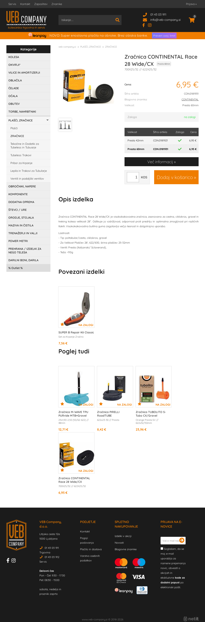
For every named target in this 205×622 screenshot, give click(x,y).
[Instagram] (151, 25)
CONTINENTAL (190, 99)
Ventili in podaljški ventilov (27, 178)
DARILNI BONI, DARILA (23, 260)
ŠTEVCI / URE (17, 210)
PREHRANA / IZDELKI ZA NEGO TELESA (24, 250)
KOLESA (13, 57)
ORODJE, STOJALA (21, 217)
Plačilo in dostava (91, 549)
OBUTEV (14, 104)
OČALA (13, 96)
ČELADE (13, 88)
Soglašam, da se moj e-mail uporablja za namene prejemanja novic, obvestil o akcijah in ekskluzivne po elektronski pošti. (173, 568)
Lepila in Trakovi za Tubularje (28, 171)
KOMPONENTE (18, 194)
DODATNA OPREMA (21, 202)
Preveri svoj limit (164, 35)
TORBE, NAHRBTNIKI (22, 111)
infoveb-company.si (165, 20)
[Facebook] (145, 25)
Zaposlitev (40, 4)
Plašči (14, 128)
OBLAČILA (15, 80)
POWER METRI (18, 241)
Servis (12, 4)
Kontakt (25, 4)
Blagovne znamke (126, 549)
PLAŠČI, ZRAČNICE (20, 120)
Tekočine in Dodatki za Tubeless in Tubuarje (24, 145)
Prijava (191, 4)
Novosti (119, 542)
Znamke (56, 4)
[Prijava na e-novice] (182, 540)
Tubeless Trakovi (20, 155)
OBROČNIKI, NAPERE (22, 186)
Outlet (15, 268)
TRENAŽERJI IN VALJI (22, 233)
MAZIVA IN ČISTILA (20, 225)
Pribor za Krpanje (21, 163)
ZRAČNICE (17, 136)
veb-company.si (67, 46)
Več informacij (160, 161)
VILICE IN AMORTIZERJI (24, 72)
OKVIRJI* (14, 65)
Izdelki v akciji (123, 536)
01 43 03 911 (158, 14)
